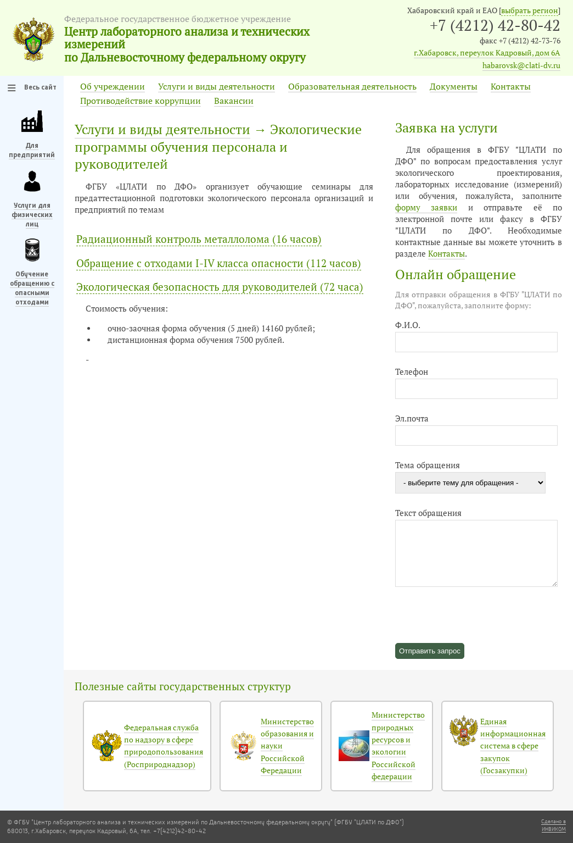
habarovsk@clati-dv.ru (521, 65)
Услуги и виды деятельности (216, 86)
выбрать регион (529, 10)
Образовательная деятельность (352, 86)
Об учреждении (112, 86)
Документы (454, 86)
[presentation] (478, 608)
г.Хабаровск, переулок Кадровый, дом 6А (487, 53)
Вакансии (234, 100)
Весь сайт (40, 87)
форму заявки (426, 207)
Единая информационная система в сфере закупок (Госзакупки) (513, 746)
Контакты (511, 86)
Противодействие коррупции (140, 100)
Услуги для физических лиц (32, 215)
